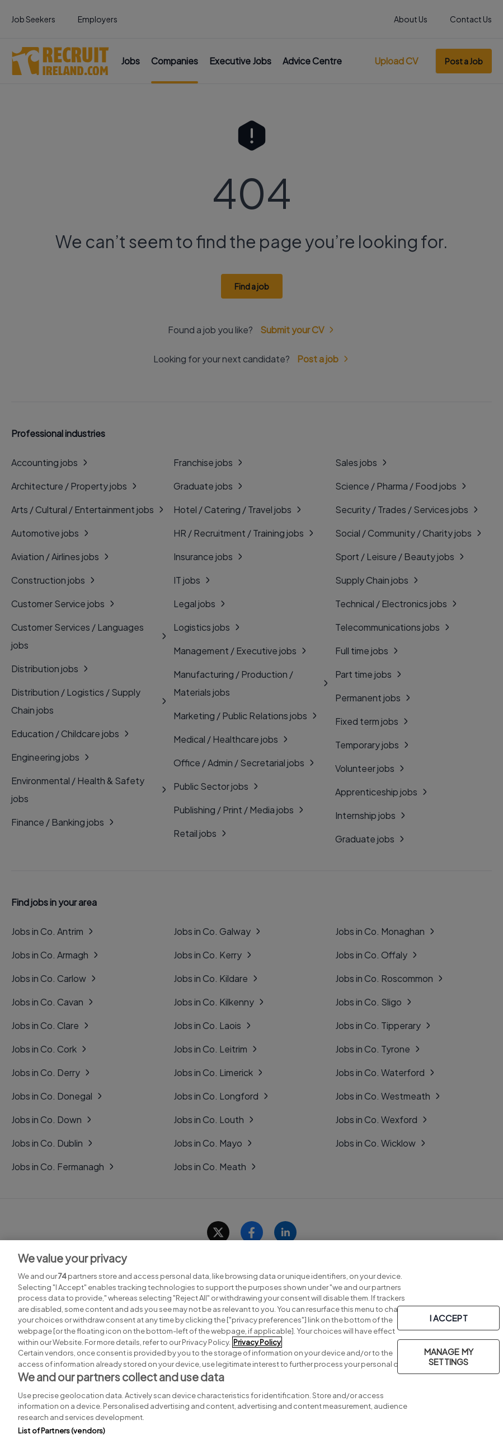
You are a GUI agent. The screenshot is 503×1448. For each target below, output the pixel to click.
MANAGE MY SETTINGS (448, 1356)
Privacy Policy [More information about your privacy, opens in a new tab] (257, 1342)
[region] (251, 1344)
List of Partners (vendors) (61, 1430)
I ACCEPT (449, 1317)
